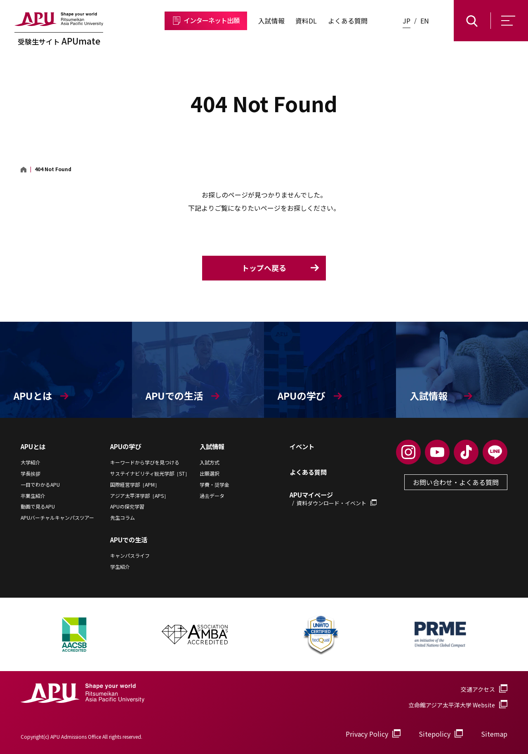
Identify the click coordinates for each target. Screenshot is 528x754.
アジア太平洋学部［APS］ (139, 495)
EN (424, 21)
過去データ (212, 495)
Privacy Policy (367, 734)
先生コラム (122, 517)
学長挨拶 (30, 473)
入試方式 (209, 462)
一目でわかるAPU (40, 484)
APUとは (33, 446)
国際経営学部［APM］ (135, 484)
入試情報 (271, 21)
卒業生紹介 (33, 495)
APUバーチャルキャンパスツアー (57, 517)
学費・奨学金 (214, 484)
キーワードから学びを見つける (144, 462)
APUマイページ (333, 498)
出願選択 (209, 473)
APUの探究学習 (127, 506)
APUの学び (125, 446)
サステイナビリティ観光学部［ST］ (150, 473)
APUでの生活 (128, 539)
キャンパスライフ (130, 555)
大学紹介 (30, 462)
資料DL (306, 21)
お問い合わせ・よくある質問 (456, 482)
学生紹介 (120, 566)
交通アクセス (478, 689)
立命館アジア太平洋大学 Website (457, 705)
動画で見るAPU (38, 506)
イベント (302, 446)
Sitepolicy (434, 734)
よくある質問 (348, 21)
